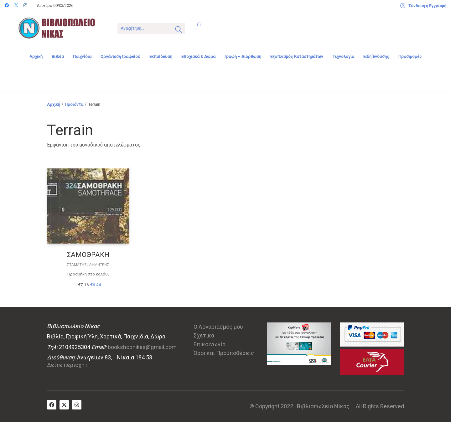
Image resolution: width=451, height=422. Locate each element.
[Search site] (178, 30)
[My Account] (423, 6)
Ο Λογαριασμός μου (218, 326)
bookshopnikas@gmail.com (142, 347)
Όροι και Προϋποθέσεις (224, 353)
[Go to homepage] (61, 28)
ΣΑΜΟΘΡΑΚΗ (88, 255)
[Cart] (198, 28)
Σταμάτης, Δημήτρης (88, 265)
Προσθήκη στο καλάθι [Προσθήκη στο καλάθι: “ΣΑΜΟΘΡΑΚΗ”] (88, 274)
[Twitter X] (64, 404)
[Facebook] (51, 404)
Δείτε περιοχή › (67, 365)
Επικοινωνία (210, 344)
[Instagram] (76, 404)
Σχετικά (204, 335)
